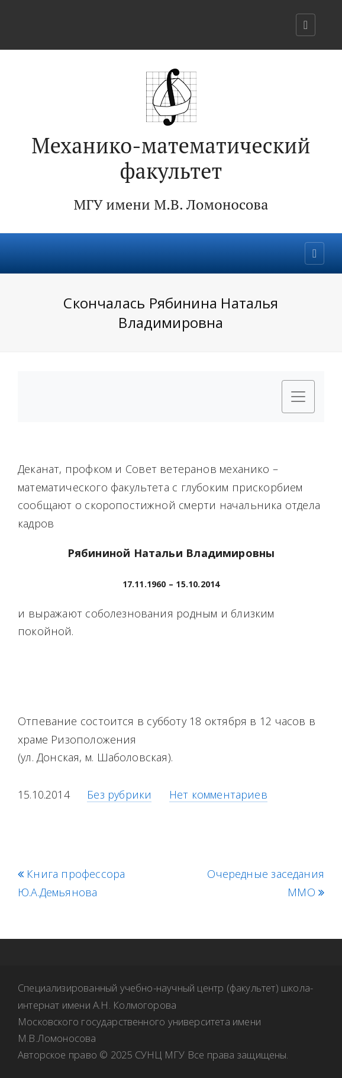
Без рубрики (119, 794)
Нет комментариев (218, 794)
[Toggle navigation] (305, 25)
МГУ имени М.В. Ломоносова (170, 204)
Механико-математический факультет (171, 158)
